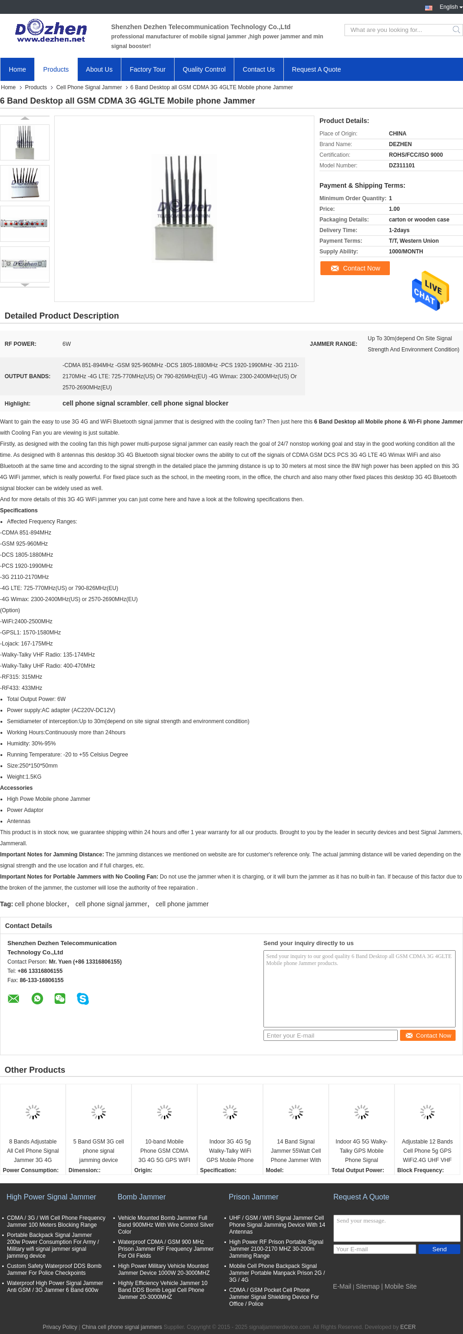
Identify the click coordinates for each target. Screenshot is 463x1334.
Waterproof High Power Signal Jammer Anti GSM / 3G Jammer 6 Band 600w (55, 1286)
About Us (99, 69)
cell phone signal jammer (111, 904)
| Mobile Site (399, 1286)
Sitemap (368, 1286)
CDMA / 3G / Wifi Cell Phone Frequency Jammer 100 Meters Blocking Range (56, 1221)
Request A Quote (316, 69)
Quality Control (204, 69)
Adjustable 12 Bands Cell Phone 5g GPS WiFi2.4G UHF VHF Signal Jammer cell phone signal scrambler (427, 1151)
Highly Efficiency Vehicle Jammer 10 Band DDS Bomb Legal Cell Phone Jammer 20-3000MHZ (162, 1290)
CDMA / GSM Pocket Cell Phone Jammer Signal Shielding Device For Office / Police (274, 1297)
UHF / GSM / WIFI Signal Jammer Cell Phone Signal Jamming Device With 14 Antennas (277, 1225)
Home (17, 69)
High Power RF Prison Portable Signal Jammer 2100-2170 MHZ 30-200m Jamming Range (276, 1249)
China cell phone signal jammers (122, 1327)
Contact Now (361, 268)
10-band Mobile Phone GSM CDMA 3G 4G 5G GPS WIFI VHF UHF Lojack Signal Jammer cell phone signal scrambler (164, 1151)
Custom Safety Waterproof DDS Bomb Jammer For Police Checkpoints (54, 1269)
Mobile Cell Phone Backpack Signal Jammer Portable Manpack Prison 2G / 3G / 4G (277, 1273)
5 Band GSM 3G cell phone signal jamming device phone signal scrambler (98, 1151)
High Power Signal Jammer (51, 1197)
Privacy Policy (60, 1327)
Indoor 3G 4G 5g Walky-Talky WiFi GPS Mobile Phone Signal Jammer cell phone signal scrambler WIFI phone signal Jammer (230, 1151)
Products (56, 69)
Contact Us (259, 69)
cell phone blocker (41, 904)
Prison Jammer (254, 1197)
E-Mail (342, 1286)
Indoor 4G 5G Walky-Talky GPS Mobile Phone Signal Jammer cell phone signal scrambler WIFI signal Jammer (362, 1151)
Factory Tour (148, 69)
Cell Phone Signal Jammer (89, 87)
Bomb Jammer (142, 1197)
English (451, 6)
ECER (408, 1327)
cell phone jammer (182, 904)
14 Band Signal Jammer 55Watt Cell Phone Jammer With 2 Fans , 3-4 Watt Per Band (295, 1151)
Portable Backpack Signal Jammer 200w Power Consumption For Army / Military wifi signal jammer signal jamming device (53, 1245)
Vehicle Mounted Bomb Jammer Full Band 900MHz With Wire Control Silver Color (166, 1225)
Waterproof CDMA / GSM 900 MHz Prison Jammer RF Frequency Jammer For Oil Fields (166, 1249)
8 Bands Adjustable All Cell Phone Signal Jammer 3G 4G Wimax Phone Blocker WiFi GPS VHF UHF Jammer (33, 1151)
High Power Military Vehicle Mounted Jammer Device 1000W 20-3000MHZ (164, 1269)
